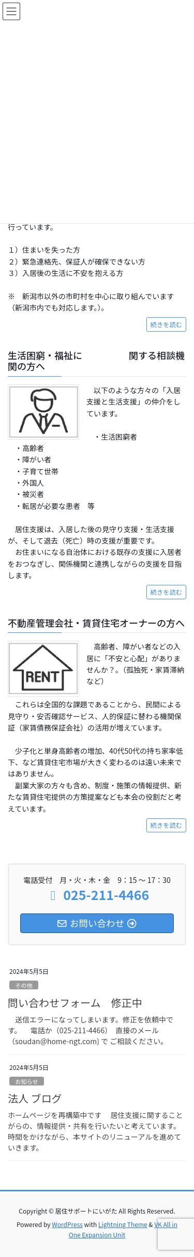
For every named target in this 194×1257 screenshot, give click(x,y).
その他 (24, 985)
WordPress (67, 1224)
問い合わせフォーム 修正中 (75, 1002)
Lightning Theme (122, 1224)
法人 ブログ (35, 1098)
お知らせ (26, 1081)
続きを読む (166, 324)
